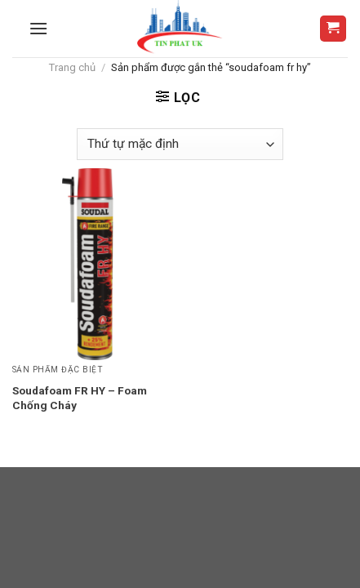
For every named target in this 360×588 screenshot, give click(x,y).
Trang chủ (72, 67)
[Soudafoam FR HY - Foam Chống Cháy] (92, 264)
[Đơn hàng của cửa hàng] (179, 144)
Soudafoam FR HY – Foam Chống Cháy (79, 398)
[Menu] (38, 28)
